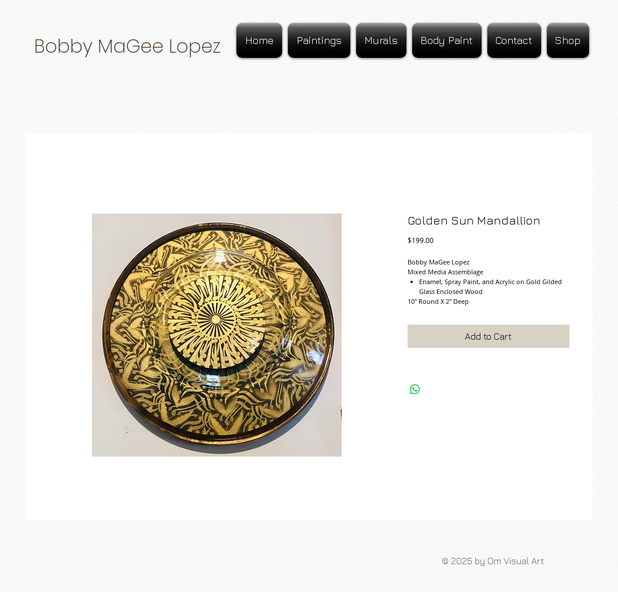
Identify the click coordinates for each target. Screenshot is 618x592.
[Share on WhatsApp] (415, 389)
